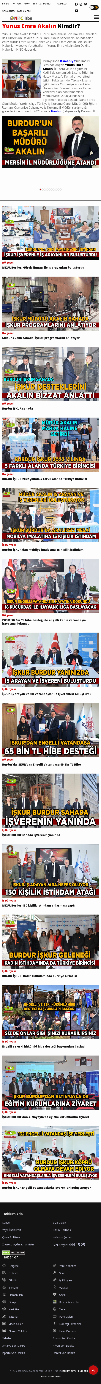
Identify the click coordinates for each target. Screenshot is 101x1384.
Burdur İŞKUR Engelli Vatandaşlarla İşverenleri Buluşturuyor (46, 1187)
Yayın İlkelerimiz (11, 1230)
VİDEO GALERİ (8, 11)
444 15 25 (77, 1244)
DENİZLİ (46, 4)
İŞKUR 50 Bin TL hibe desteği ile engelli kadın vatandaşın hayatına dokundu (44, 621)
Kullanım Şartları (62, 1237)
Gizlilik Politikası (62, 1230)
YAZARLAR (62, 4)
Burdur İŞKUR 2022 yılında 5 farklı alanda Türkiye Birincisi (44, 479)
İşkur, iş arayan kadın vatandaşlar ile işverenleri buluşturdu (46, 694)
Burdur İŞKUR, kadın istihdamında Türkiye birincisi (39, 976)
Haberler (84, 1370)
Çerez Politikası (11, 1237)
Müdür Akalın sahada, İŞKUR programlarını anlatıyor (41, 338)
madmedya (69, 1370)
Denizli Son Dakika (64, 1353)
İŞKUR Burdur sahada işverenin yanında (31, 835)
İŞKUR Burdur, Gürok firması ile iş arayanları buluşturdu (43, 267)
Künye (6, 1222)
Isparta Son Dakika (13, 1353)
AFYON (27, 4)
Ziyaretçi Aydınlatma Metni (18, 1244)
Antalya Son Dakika (14, 1345)
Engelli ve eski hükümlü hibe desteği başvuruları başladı (44, 1046)
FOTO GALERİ (23, 11)
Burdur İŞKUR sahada (17, 408)
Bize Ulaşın (59, 1222)
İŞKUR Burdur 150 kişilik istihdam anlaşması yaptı (38, 905)
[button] (95, 19)
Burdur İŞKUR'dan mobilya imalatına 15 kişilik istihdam (42, 549)
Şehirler (6, 1338)
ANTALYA (17, 4)
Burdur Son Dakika (64, 1338)
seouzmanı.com (51, 1376)
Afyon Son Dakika (63, 1345)
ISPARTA (37, 4)
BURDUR (6, 4)
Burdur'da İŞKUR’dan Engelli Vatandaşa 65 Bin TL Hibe (41, 764)
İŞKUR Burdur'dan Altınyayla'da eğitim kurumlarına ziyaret (45, 1117)
